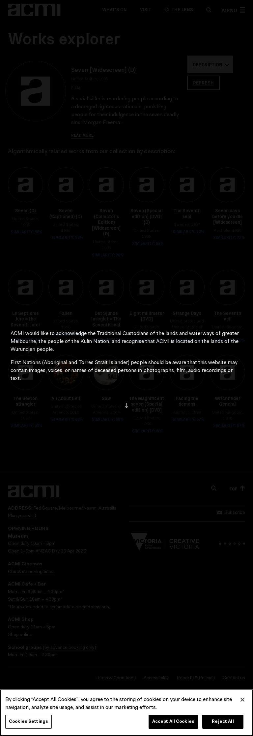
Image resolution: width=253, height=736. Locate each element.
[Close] (242, 704)
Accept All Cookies (173, 726)
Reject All (223, 726)
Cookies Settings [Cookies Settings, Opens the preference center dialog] (28, 726)
